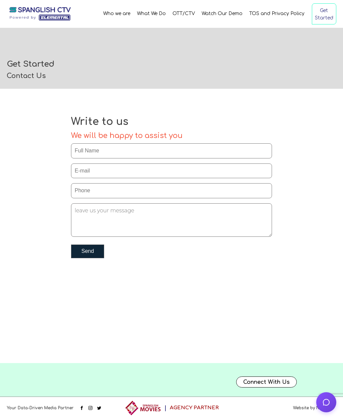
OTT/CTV (184, 13)
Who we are (116, 13)
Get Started (324, 14)
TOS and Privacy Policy (276, 13)
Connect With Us (266, 382)
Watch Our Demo (222, 13)
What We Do (151, 13)
